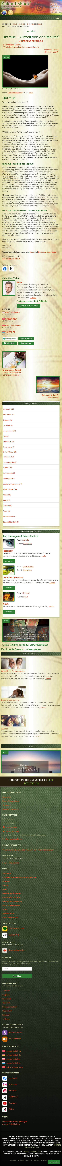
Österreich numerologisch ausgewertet (19, 877)
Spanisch (6, 1015)
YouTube (12, 1103)
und (47, 252)
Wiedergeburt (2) (9, 516)
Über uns (6, 881)
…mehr (43, 556)
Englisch (6, 995)
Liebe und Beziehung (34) (12, 484)
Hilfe (4, 889)
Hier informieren (38, 781)
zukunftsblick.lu (13, 1063)
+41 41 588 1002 (11, 827)
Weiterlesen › (8, 561)
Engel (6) (6, 436)
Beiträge (22, 24)
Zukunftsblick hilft (16, 928)
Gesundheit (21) (8, 442)
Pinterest (12, 1091)
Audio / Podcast (15, 1032)
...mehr (33, 298)
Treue (31, 252)
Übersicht (6, 797)
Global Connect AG (32, 1152)
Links (4, 909)
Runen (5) (6, 500)
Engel (25, 597)
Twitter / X (13, 1097)
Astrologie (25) (8, 409)
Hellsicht (8, 551)
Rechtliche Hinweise (11, 905)
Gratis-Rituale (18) (9, 452)
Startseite (6, 873)
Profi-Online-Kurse (10, 801)
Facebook (13, 1078)
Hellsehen (27, 544)
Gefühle (4, 729)
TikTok (11, 1109)
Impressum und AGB (11, 897)
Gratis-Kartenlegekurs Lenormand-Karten (12, 372)
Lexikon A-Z (14, 935)
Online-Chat (11, 343)
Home (15, 24)
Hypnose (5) (7, 468)
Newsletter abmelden (11, 893)
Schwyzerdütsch (9, 1007)
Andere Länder (11, 339)
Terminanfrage (26, 343)
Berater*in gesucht (10, 809)
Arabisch (6, 991)
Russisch (6, 1003)
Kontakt (5, 885)
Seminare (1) (7, 506)
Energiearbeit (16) (9, 431)
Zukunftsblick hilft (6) (11, 522)
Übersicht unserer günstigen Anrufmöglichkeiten (14, 1123)
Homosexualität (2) (10, 462)
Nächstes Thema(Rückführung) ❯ (51, 51)
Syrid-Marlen (27, 566)
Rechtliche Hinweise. (11, 258)
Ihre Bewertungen (10, 917)
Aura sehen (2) (8, 414)
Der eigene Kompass (13, 578)
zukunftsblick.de (13, 1055)
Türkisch (6, 1019)
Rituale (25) (7, 495)
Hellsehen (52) (8, 457)
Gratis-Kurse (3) (8, 447)
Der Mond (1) (7, 425)
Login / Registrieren (10, 863)
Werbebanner (8, 913)
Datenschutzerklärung (12, 901)
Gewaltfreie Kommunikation (13, 671)
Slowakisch (7, 1011)
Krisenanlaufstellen (17, 950)
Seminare (6, 805)
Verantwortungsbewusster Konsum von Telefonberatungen (28, 850)
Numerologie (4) (9, 473)
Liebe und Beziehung (34, 24)
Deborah (26, 593)
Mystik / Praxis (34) (10, 489)
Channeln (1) (7, 420)
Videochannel (15, 1039)
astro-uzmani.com (14, 1067)
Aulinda (25, 540)
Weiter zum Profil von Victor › (28, 306)
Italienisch (6, 999)
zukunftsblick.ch (13, 1051)
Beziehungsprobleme (10, 700)
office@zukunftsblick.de (13, 839)
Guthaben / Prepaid (26, 339)
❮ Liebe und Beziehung (31, 41)
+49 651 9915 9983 (12, 831)
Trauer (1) (6, 511)
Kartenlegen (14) (9, 478)
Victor (31, 92)
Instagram (13, 1084)
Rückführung (50, 396)
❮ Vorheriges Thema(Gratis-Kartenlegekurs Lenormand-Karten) (21, 46)
